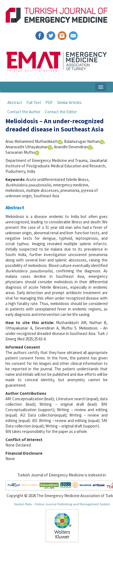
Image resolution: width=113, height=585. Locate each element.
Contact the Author (24, 111)
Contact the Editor (61, 111)
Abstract (14, 102)
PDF (49, 102)
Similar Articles (69, 102)
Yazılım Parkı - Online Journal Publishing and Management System (62, 504)
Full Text (33, 102)
